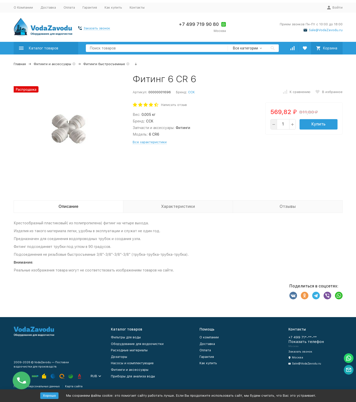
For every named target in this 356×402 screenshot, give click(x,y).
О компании (209, 337)
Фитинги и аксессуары (52, 64)
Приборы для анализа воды (133, 376)
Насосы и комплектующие (132, 363)
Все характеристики (150, 142)
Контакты (137, 7)
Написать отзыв (174, 105)
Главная (20, 64)
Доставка (48, 7)
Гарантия (90, 7)
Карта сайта (74, 386)
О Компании (23, 7)
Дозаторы (119, 357)
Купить (318, 124)
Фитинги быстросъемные (104, 64)
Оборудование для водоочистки (137, 344)
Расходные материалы (129, 350)
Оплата (69, 7)
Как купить (113, 7)
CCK (191, 92)
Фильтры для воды (126, 337)
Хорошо (49, 395)
